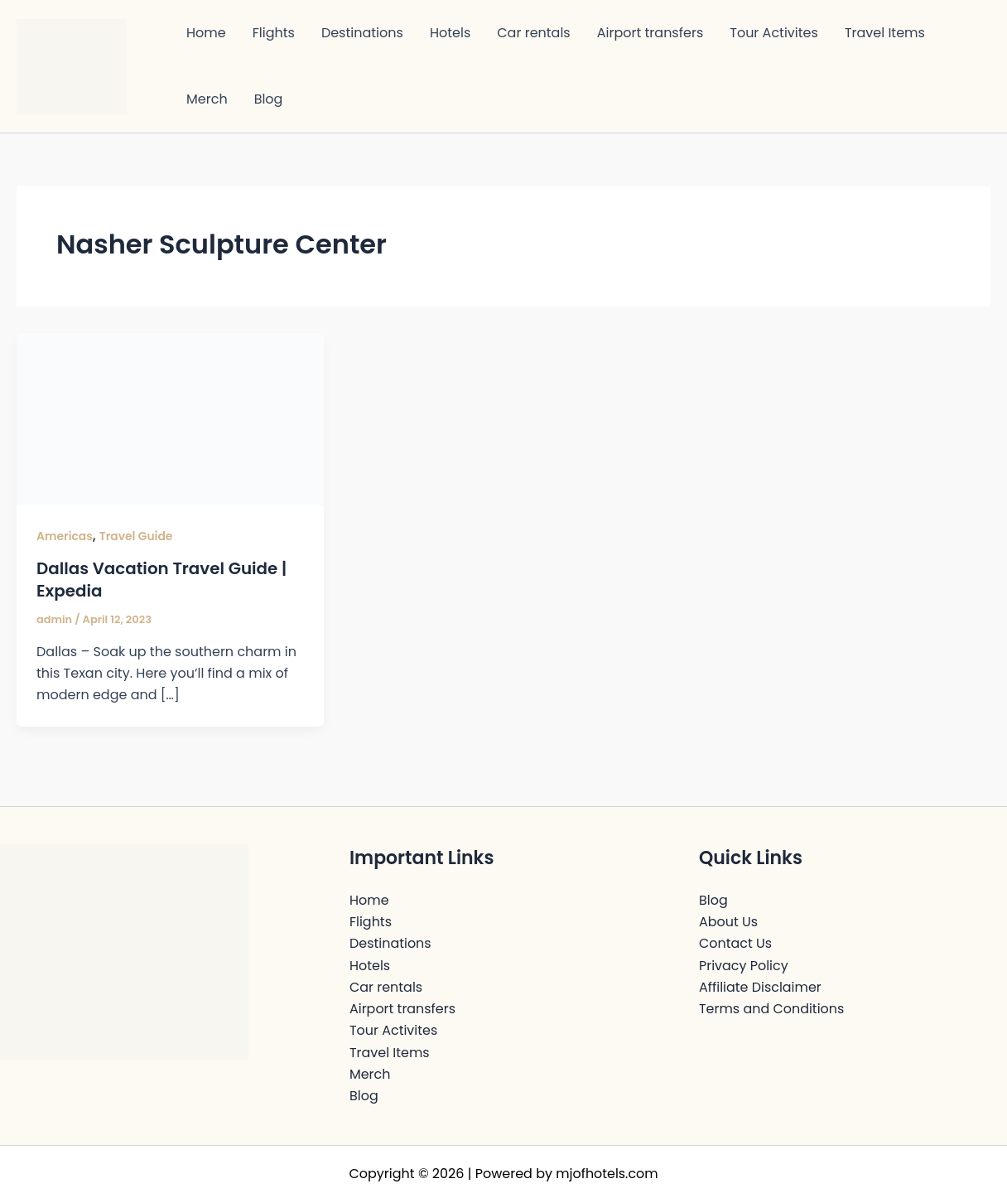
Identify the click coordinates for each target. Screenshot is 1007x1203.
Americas (64, 536)
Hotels (450, 32)
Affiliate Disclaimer (760, 986)
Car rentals (533, 32)
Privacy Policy (743, 964)
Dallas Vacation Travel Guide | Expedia (162, 579)
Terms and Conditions (772, 1007)
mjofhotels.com (607, 1173)
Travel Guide (136, 536)
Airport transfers (650, 32)
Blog (268, 99)
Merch (207, 99)
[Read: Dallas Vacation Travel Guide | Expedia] (170, 418)
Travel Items (885, 32)
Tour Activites (774, 32)
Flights (274, 32)
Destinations (362, 32)
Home (206, 32)
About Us (728, 920)
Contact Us (735, 942)
